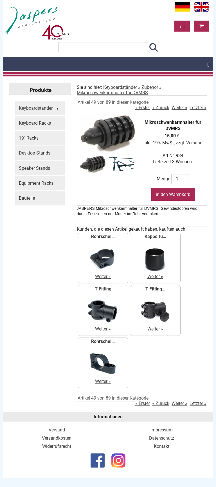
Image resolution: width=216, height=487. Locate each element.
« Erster (142, 107)
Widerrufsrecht (56, 446)
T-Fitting (103, 289)
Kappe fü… (155, 236)
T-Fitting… (155, 289)
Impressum (161, 430)
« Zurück (160, 107)
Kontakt (161, 446)
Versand (57, 430)
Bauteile (27, 198)
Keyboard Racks (35, 123)
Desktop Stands (34, 153)
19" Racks (29, 138)
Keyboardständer (39, 108)
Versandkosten (56, 438)
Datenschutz (161, 438)
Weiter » (179, 107)
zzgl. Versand (189, 143)
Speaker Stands (34, 168)
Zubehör (149, 87)
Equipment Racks (36, 183)
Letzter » (198, 107)
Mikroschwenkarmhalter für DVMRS (112, 92)
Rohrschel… (103, 236)
